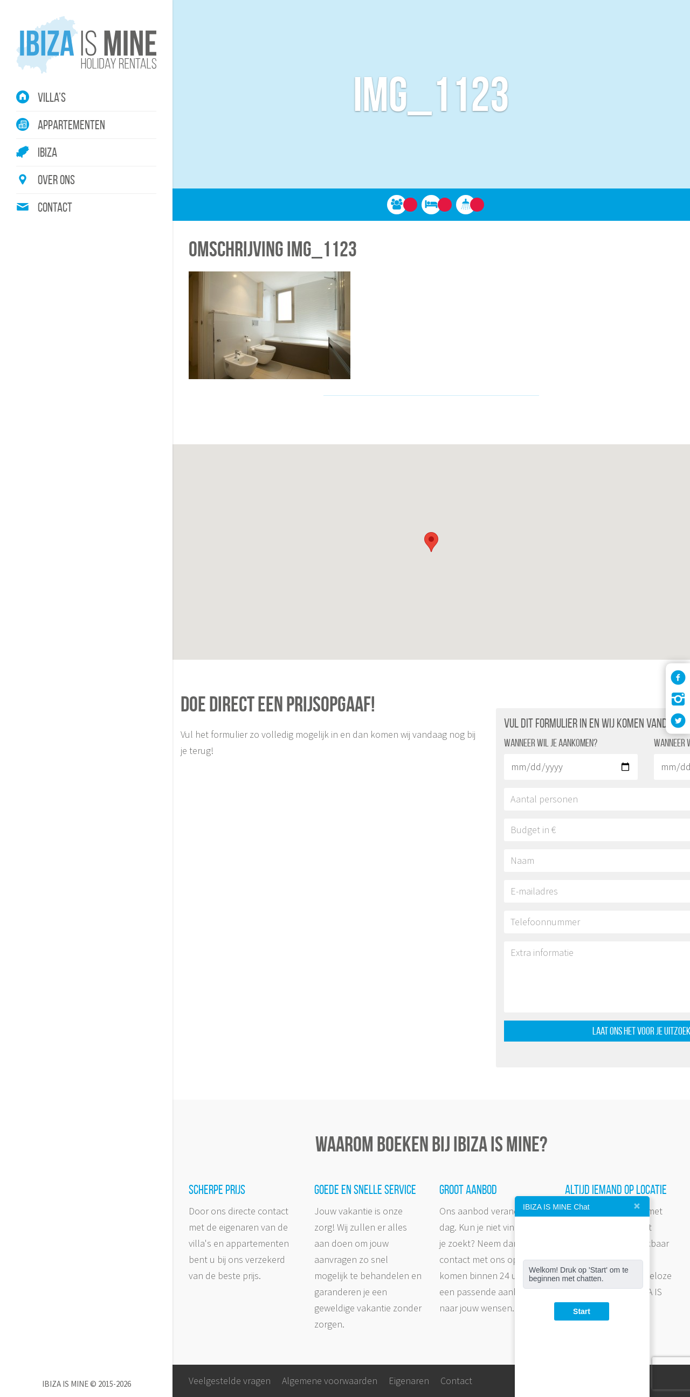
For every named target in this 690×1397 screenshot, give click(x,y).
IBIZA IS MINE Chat (556, 1207)
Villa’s (52, 97)
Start (581, 1311)
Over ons (56, 180)
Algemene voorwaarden (329, 1380)
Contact (55, 207)
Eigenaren (409, 1380)
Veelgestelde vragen (230, 1380)
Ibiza (47, 152)
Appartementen (71, 125)
